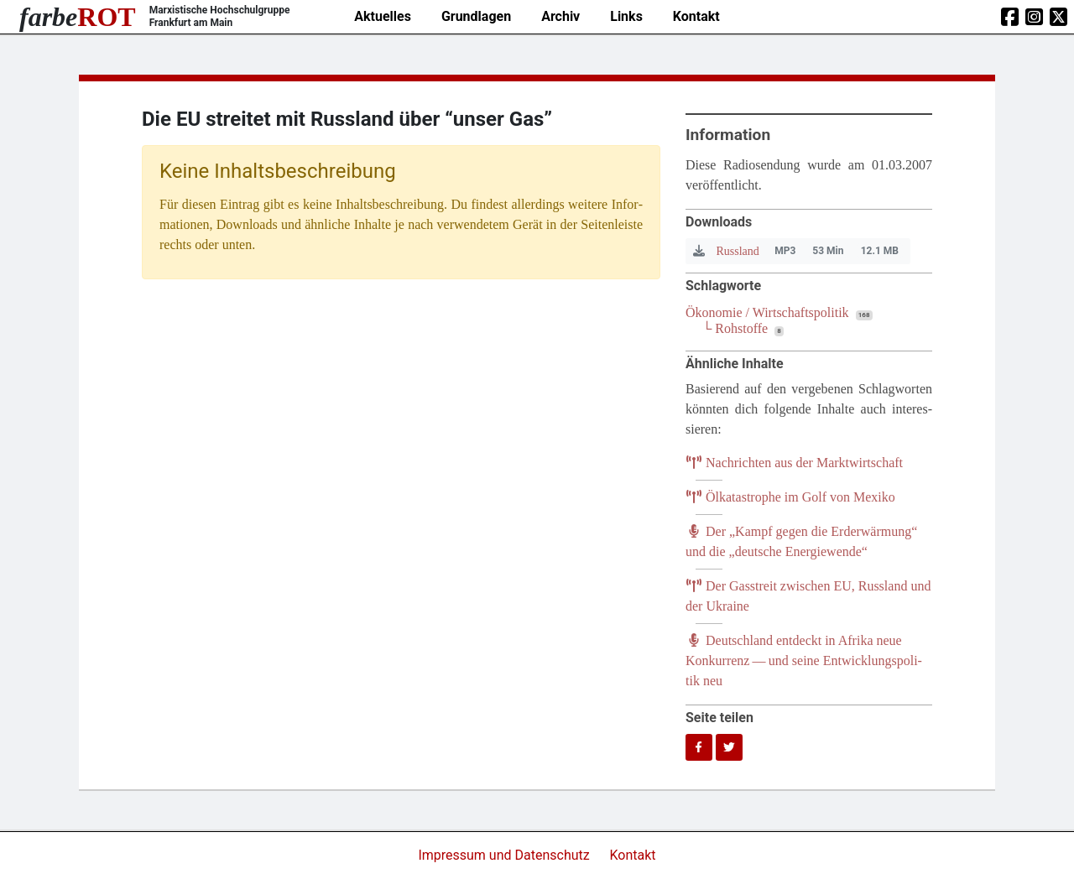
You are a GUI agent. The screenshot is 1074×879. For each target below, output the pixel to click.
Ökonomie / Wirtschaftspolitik (767, 312)
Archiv (560, 16)
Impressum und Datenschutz (505, 855)
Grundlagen (476, 16)
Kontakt (696, 16)
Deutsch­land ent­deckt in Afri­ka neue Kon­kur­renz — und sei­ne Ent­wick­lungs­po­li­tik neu (804, 660)
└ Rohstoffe (735, 328)
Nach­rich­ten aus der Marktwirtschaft (794, 462)
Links (626, 16)
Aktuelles (382, 16)
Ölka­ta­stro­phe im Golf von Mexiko (790, 497)
